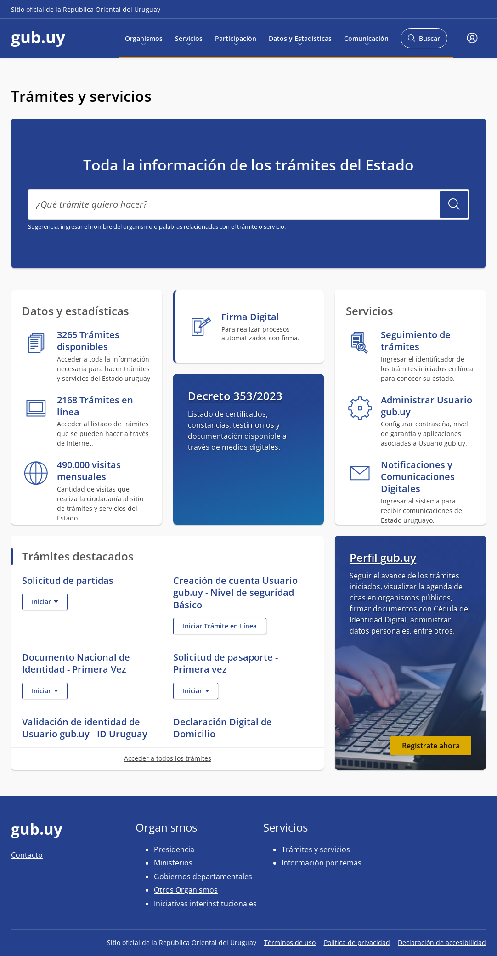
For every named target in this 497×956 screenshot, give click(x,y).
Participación (235, 38)
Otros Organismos (186, 890)
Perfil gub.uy (383, 557)
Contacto (27, 855)
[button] (472, 38)
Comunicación (366, 38)
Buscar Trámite (454, 204)
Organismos (144, 38)
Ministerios (173, 863)
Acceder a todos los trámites (167, 758)
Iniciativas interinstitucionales (205, 904)
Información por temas (321, 863)
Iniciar (49, 603)
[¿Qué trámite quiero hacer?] (248, 204)
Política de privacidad (357, 942)
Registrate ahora (431, 746)
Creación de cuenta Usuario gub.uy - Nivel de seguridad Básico (235, 592)
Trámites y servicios (316, 849)
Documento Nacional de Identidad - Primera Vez (76, 663)
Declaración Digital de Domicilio (222, 728)
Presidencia (174, 849)
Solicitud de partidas (67, 580)
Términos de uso (290, 942)
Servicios (189, 38)
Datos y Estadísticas (300, 38)
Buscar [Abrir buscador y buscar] (423, 41)
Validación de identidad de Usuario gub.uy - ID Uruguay (84, 728)
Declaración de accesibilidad (442, 942)
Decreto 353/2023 (235, 396)
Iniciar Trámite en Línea (224, 627)
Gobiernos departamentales (203, 876)
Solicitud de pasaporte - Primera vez (225, 663)
